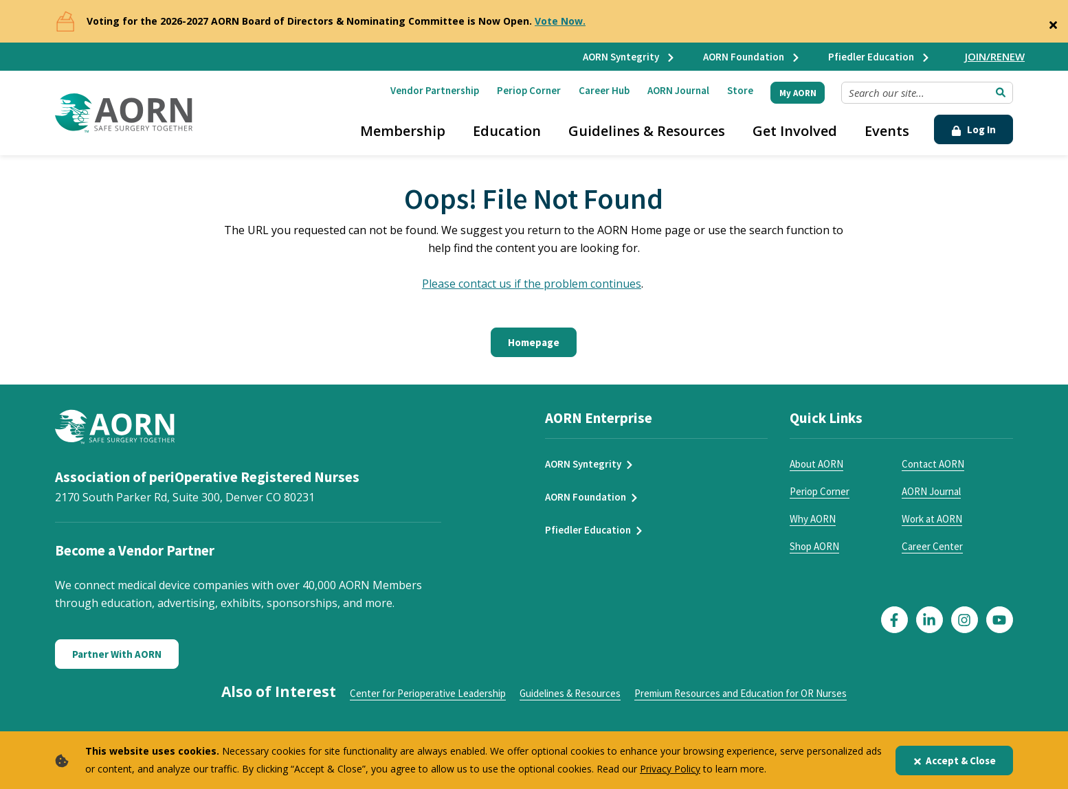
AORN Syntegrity (629, 56)
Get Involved (795, 131)
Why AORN (813, 518)
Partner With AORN (117, 654)
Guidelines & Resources (646, 131)
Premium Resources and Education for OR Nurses (740, 693)
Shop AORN (814, 546)
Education (507, 131)
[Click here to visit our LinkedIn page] (929, 619)
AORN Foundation (752, 56)
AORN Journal (678, 90)
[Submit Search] (1000, 92)
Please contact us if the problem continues (531, 283)
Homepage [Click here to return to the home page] (533, 342)
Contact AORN (933, 463)
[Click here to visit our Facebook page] (894, 619)
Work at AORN (932, 518)
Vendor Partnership (434, 90)
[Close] (1053, 22)
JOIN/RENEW (995, 56)
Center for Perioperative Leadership (428, 693)
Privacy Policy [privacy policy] (670, 768)
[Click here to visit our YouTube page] (999, 619)
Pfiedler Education (879, 56)
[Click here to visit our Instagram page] (964, 619)
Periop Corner (529, 90)
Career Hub (604, 90)
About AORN (816, 463)
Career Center (932, 546)
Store (740, 90)
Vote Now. (560, 20)
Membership (402, 131)
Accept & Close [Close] (954, 760)
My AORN (797, 93)
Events (887, 131)
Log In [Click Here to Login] (973, 129)
